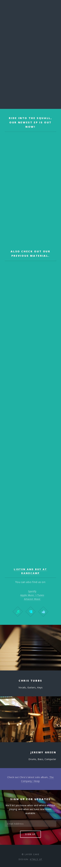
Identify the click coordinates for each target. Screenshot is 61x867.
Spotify (32, 591)
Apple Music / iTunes (32, 595)
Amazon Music (32, 599)
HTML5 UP (36, 859)
